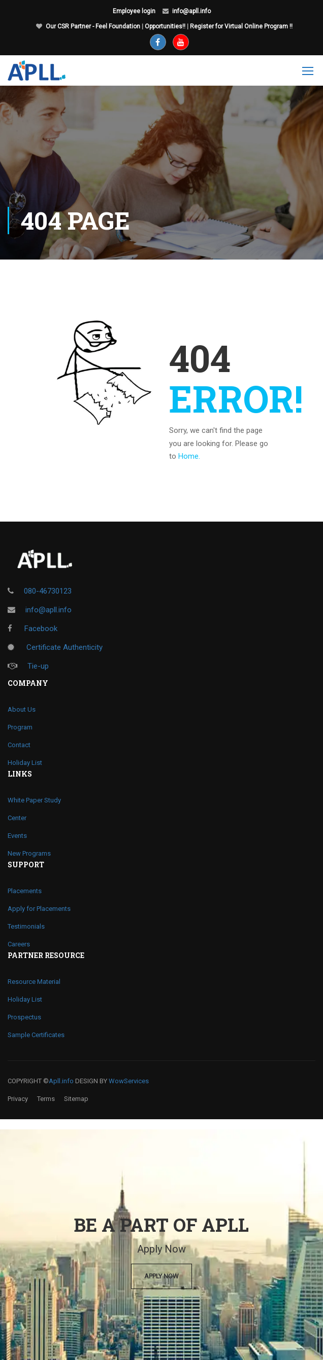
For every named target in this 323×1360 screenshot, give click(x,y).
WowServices (129, 1081)
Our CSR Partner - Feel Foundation (93, 26)
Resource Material (34, 981)
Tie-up (28, 666)
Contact (19, 745)
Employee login (134, 11)
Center (17, 818)
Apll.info (61, 1081)
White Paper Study (34, 800)
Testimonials (26, 926)
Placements (25, 891)
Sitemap (76, 1098)
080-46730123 (48, 591)
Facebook (32, 628)
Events (17, 835)
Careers (19, 944)
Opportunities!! (165, 26)
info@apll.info (191, 11)
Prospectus (24, 1017)
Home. (189, 456)
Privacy (18, 1098)
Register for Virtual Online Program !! (241, 26)
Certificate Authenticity (55, 647)
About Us (22, 709)
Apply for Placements (39, 908)
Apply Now (161, 1276)
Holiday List (25, 762)
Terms (46, 1098)
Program (20, 727)
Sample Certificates (36, 1035)
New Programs (29, 853)
